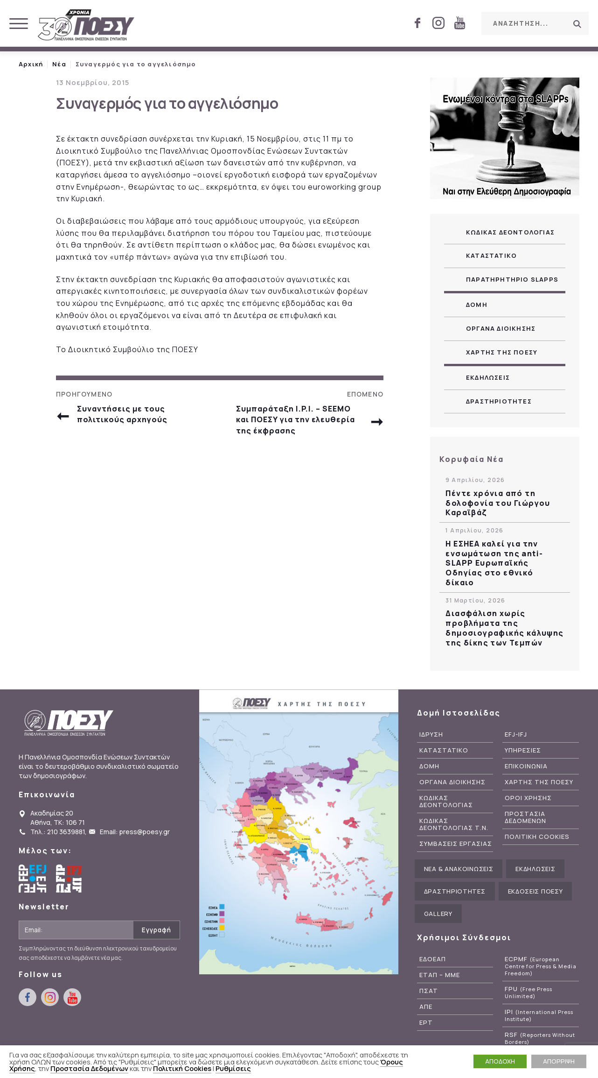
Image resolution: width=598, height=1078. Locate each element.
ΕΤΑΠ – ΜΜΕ (439, 975)
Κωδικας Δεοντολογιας (510, 232)
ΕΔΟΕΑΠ (432, 959)
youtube (459, 23)
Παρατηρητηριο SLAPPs (512, 279)
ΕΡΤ (426, 1022)
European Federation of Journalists (33, 879)
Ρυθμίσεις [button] (233, 1068)
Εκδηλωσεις (488, 377)
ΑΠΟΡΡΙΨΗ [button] (559, 1061)
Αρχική (31, 64)
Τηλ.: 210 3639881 (57, 831)
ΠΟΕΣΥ (86, 25)
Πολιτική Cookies (182, 1068)
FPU (528, 993)
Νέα (59, 64)
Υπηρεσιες (523, 750)
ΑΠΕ (425, 1006)
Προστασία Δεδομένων (89, 1068)
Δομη (476, 304)
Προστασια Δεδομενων (525, 817)
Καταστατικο (491, 255)
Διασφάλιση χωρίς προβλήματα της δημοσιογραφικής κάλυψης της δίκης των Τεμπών (504, 628)
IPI (539, 1015)
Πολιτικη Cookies (537, 836)
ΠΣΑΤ (428, 990)
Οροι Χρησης (528, 797)
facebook (417, 23)
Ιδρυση (431, 734)
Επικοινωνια (526, 766)
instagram (438, 23)
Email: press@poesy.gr (135, 831)
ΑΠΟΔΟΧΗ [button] (500, 1061)
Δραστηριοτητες (499, 401)
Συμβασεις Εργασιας (455, 843)
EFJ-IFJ (516, 734)
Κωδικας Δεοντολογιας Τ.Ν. (453, 824)
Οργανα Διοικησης (500, 328)
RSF (540, 1038)
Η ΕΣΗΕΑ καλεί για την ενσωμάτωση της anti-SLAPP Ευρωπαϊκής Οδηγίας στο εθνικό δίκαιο (494, 563)
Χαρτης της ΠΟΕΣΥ (501, 352)
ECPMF (541, 966)
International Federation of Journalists (70, 879)
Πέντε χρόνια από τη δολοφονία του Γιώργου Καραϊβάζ (497, 503)
